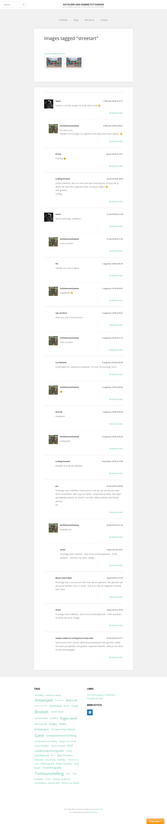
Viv (56, 263)
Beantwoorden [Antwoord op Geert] (116, 113)
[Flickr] (90, 712)
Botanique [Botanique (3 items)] (55, 705)
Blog (76, 20)
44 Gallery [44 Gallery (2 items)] (39, 695)
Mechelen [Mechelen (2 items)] (39, 759)
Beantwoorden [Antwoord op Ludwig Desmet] (116, 201)
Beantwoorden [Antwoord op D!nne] (116, 166)
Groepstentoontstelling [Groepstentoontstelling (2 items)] (46, 741)
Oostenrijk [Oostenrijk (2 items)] (50, 759)
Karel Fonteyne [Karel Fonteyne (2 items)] (58, 745)
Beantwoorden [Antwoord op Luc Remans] (116, 374)
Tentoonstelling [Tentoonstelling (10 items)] (49, 773)
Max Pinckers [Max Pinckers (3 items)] (65, 755)
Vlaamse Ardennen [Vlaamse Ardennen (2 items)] (61, 779)
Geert (58, 101)
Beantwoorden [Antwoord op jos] (116, 512)
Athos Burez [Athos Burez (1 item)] (59, 700)
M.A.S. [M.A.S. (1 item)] (53, 755)
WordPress (92, 812)
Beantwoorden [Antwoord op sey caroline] (116, 325)
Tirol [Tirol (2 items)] (68, 773)
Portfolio (63, 20)
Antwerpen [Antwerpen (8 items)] (44, 700)
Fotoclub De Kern (95, 698)
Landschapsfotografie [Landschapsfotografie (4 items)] (49, 751)
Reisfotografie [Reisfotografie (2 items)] (47, 763)
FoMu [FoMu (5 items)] (53, 724)
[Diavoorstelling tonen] (54, 53)
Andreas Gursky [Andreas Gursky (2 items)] (53, 695)
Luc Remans (61, 362)
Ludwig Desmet (62, 178)
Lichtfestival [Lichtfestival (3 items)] (42, 755)
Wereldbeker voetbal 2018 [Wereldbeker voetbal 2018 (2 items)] (47, 782)
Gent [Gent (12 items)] (39, 735)
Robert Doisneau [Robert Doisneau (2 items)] (64, 763)
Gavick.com (98, 809)
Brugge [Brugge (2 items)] (74, 705)
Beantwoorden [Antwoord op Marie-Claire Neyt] (116, 597)
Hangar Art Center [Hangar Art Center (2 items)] (67, 741)
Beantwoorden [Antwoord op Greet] (116, 565)
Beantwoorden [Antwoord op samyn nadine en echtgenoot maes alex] (116, 657)
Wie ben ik (89, 20)
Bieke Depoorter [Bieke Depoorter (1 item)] (41, 706)
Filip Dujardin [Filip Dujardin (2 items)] (41, 724)
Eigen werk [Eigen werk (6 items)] (69, 718)
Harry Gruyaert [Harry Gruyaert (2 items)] (42, 745)
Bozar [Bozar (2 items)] (66, 705)
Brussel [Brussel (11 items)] (41, 711)
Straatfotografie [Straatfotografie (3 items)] (52, 767)
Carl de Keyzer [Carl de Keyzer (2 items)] (57, 711)
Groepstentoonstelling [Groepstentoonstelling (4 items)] (61, 735)
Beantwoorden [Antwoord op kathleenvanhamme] (116, 141)
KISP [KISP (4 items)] (70, 746)
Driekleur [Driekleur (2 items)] (54, 718)
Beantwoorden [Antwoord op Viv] (116, 275)
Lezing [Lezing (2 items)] (69, 750)
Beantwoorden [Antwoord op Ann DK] (116, 423)
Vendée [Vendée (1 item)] (48, 779)
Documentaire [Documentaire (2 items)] (41, 718)
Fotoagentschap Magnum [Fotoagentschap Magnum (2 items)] (63, 729)
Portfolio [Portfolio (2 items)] (61, 759)
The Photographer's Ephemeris (101, 695)
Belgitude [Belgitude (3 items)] (71, 700)
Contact (104, 20)
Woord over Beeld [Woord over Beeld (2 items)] (70, 782)
